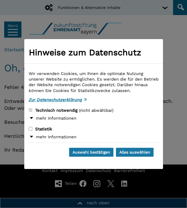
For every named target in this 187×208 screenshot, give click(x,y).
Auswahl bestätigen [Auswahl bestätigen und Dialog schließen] (91, 152)
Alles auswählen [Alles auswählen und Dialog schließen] (134, 152)
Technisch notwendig (71, 110)
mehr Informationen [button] (56, 118)
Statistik (40, 129)
